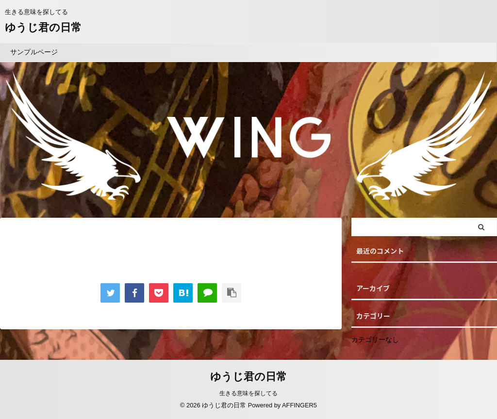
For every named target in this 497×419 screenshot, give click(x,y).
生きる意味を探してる (248, 393)
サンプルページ (34, 52)
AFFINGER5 (299, 405)
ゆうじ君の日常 (43, 27)
